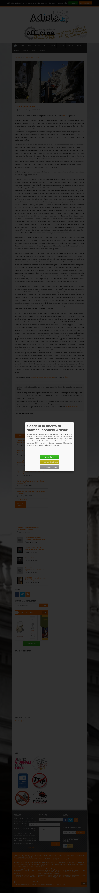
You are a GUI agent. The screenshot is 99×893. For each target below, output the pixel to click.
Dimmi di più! (49, 457)
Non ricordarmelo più (50, 467)
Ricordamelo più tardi (50, 462)
